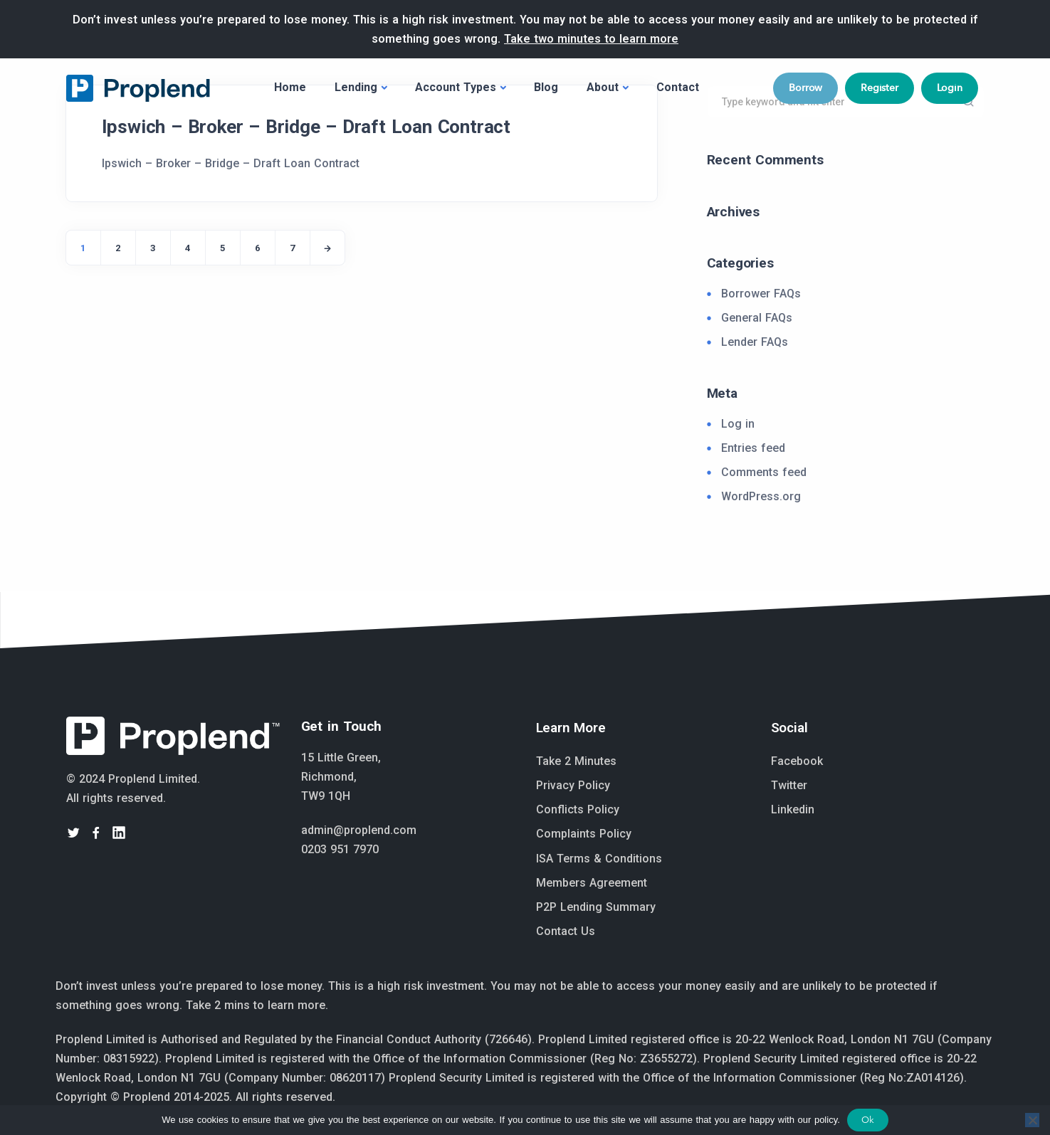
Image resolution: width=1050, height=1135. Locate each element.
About (603, 87)
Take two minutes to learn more (591, 39)
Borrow (805, 87)
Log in (738, 424)
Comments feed (764, 472)
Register (879, 87)
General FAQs (756, 317)
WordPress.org (761, 496)
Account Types (455, 87)
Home (290, 87)
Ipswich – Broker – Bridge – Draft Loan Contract (306, 126)
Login (949, 87)
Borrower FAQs (761, 293)
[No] (1032, 1120)
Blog (546, 87)
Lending (356, 87)
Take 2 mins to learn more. (257, 1005)
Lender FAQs (754, 342)
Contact (677, 87)
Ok (867, 1119)
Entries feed (753, 448)
